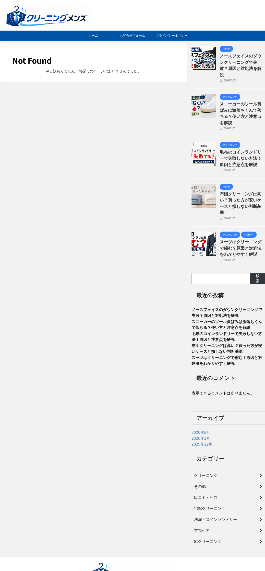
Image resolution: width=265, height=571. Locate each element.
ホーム (93, 35)
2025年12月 (201, 419)
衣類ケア (201, 506)
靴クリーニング (206, 517)
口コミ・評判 (204, 473)
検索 (258, 248)
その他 (199, 462)
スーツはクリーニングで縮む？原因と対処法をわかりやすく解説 (242, 219)
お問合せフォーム (132, 35)
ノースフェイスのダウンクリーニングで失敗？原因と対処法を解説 (242, 61)
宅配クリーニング (207, 484)
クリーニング (204, 451)
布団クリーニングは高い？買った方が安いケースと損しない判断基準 (242, 180)
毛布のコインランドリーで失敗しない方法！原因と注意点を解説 (242, 140)
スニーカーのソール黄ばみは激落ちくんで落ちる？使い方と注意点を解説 (242, 100)
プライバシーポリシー (172, 35)
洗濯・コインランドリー (213, 495)
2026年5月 (200, 408)
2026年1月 (200, 413)
